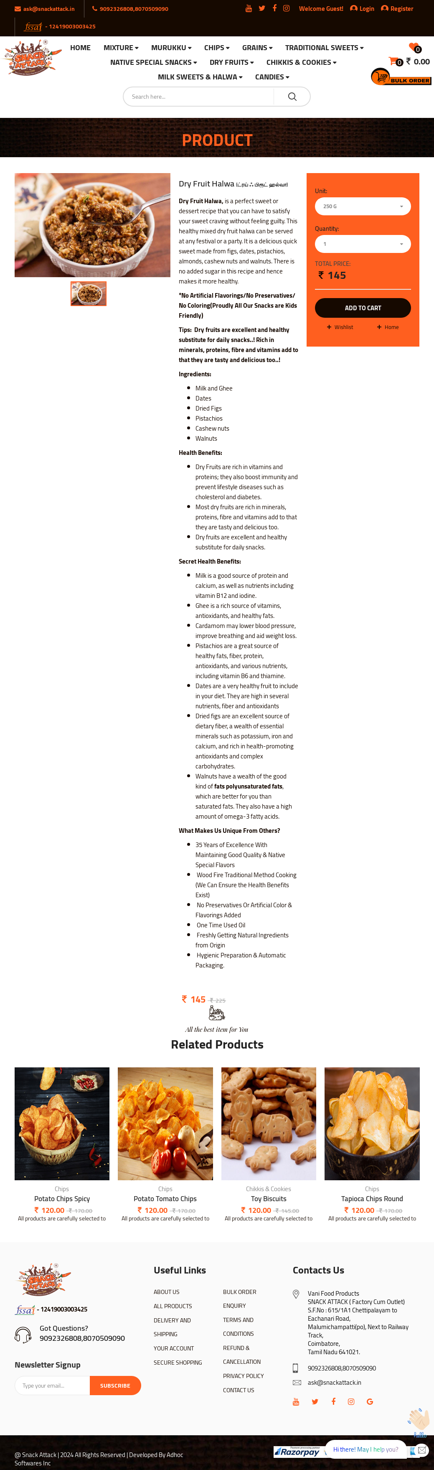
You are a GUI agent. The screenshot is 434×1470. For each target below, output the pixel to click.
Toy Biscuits (269, 1199)
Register (397, 8)
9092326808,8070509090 (82, 1338)
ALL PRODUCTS (173, 1306)
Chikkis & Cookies (298, 62)
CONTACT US (238, 1390)
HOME (80, 48)
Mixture (118, 48)
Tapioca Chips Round (372, 1199)
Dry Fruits (229, 62)
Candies (269, 77)
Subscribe (115, 1385)
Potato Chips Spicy (62, 1199)
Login (367, 8)
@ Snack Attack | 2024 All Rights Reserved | (71, 1455)
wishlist (344, 327)
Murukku (168, 48)
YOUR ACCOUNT (174, 1348)
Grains (254, 48)
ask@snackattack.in (334, 1382)
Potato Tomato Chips (165, 1199)
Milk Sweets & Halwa (197, 77)
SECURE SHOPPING (178, 1362)
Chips (214, 48)
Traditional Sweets (321, 48)
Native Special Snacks (151, 62)
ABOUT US (167, 1291)
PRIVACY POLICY (243, 1375)
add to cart (363, 308)
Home (392, 327)
